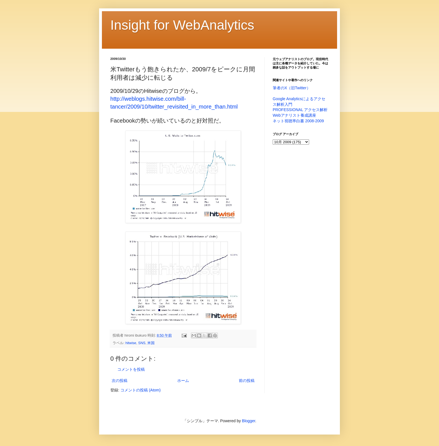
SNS (142, 343)
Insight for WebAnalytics (182, 25)
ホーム (183, 380)
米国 (151, 343)
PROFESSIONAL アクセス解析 (300, 109)
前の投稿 (246, 380)
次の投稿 (119, 380)
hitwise (130, 343)
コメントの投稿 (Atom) (140, 390)
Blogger (248, 421)
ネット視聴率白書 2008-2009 (298, 121)
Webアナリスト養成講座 (294, 115)
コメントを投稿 (131, 369)
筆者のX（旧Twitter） (291, 88)
